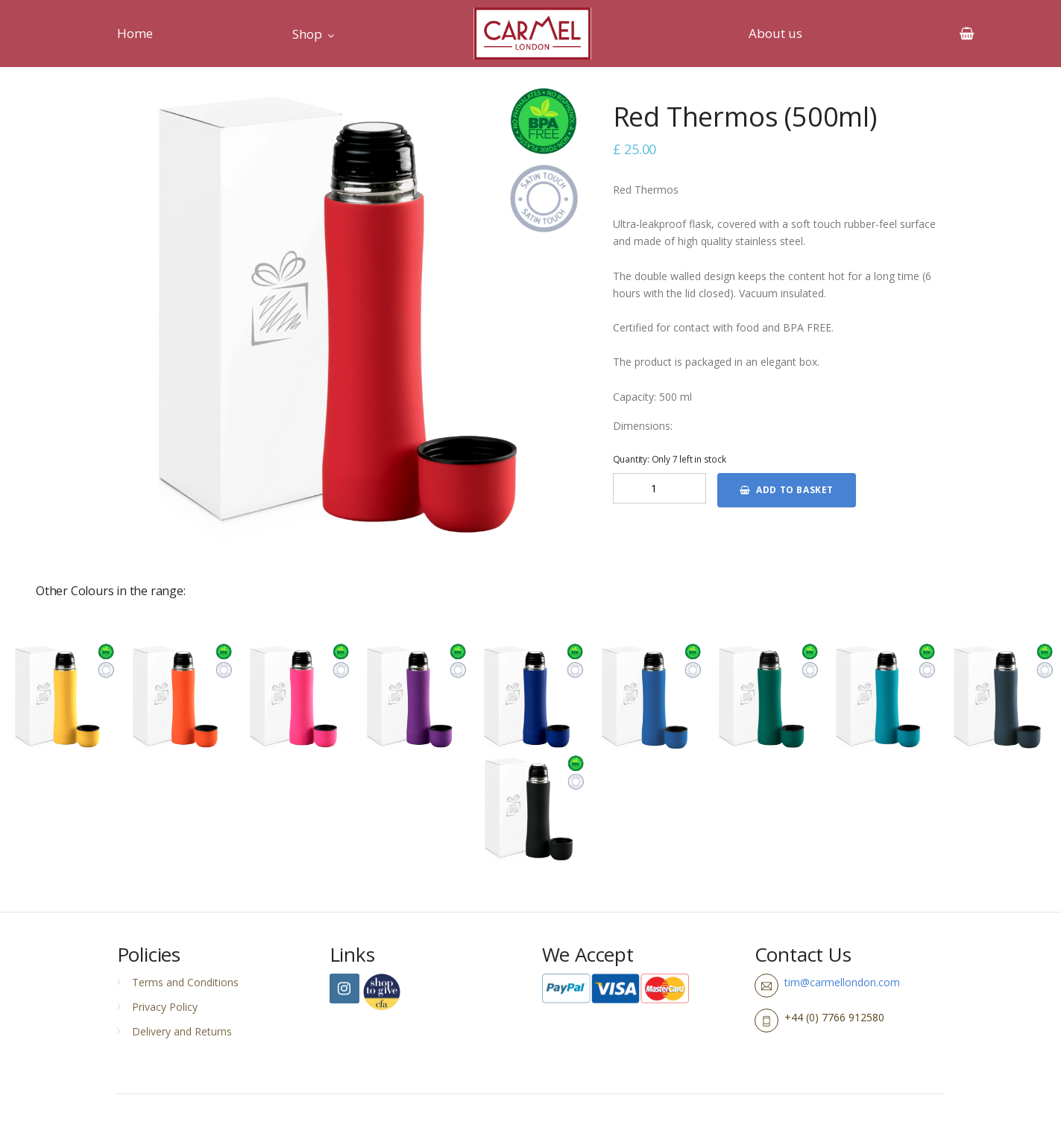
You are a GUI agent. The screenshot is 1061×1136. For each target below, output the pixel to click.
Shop (307, 33)
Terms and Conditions (185, 982)
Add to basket (787, 489)
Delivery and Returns (182, 1031)
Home (135, 33)
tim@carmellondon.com (842, 982)
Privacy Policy (165, 1007)
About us (775, 33)
